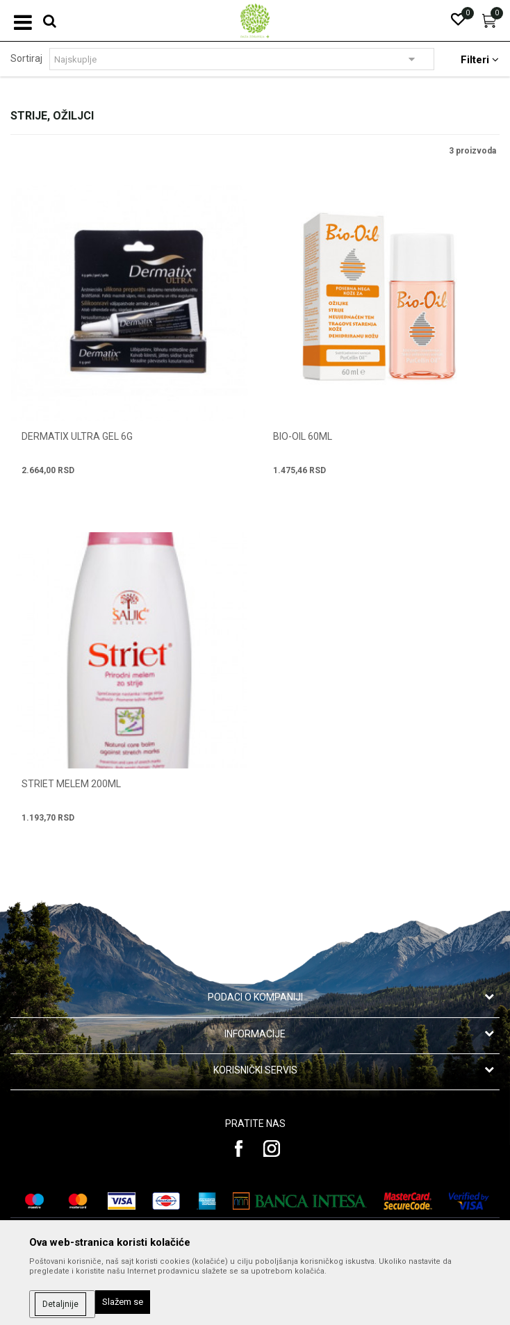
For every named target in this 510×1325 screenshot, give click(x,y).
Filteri (480, 60)
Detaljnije (60, 1304)
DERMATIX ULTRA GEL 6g (77, 436)
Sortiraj (26, 58)
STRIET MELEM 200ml (71, 784)
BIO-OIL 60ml (302, 436)
